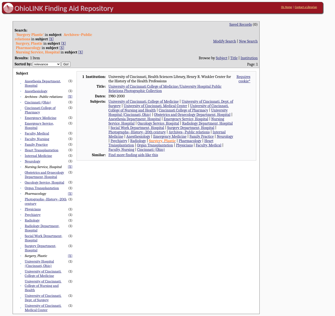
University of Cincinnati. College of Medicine (43, 273)
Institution (249, 58)
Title (234, 58)
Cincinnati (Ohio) (38, 102)
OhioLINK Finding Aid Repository (64, 8)
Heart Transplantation (42, 150)
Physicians (33, 209)
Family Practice (36, 144)
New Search (248, 41)
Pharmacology (190, 141)
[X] (51, 39)
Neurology (32, 161)
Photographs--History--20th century (137, 132)
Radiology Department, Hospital (207, 123)
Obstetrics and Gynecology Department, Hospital (44, 174)
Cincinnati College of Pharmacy (183, 110)
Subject (221, 58)
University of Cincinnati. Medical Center (43, 307)
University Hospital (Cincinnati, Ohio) (39, 263)
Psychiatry (33, 215)
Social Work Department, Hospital (137, 128)
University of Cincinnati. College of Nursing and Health (43, 285)
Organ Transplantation (42, 188)
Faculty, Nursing (37, 139)
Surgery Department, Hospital (190, 128)
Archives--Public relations (189, 132)
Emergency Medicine (40, 118)
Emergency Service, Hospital (186, 119)
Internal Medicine (38, 156)
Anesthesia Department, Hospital (134, 119)
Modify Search (224, 41)
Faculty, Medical (37, 133)
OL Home (286, 7)
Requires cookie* (243, 79)
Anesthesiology (36, 91)
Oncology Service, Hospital (44, 182)
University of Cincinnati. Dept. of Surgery (43, 297)
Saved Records (240, 24)
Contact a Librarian (306, 7)
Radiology (32, 220)
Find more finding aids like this (133, 155)
